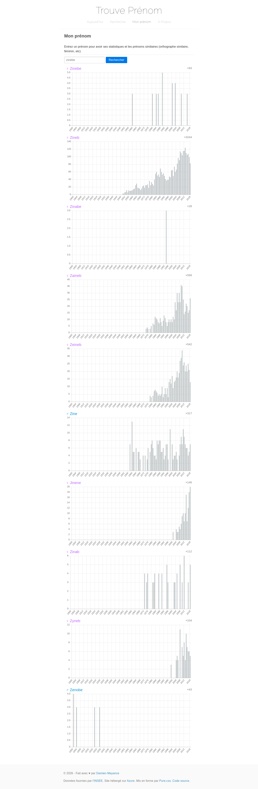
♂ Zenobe (74, 690)
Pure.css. (165, 780)
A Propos (164, 22)
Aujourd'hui (95, 22)
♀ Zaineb (73, 276)
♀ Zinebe (73, 68)
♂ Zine (71, 414)
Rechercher (116, 59)
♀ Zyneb (73, 621)
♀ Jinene (73, 483)
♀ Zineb (72, 137)
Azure (131, 780)
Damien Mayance (107, 773)
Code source (180, 780)
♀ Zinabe (73, 207)
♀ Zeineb (73, 345)
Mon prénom (141, 22)
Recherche (118, 22)
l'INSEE (98, 780)
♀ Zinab (72, 552)
